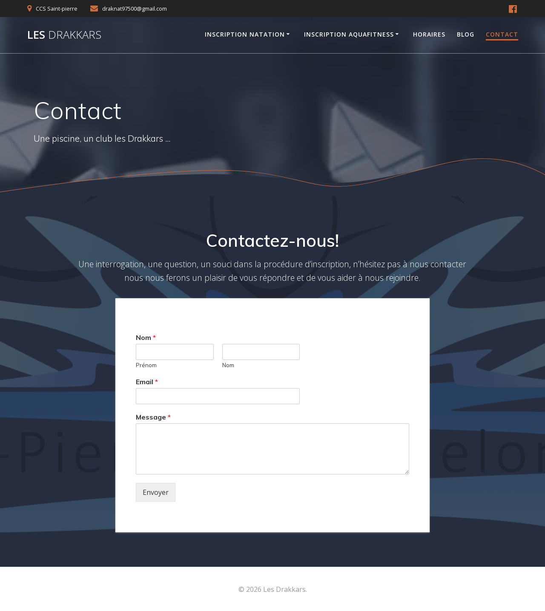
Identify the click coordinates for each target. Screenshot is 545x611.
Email (147, 381)
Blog (465, 34)
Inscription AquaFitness (349, 34)
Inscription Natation (245, 34)
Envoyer (156, 492)
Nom (146, 337)
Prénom (146, 365)
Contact (502, 34)
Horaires (429, 34)
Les (64, 34)
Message (153, 417)
